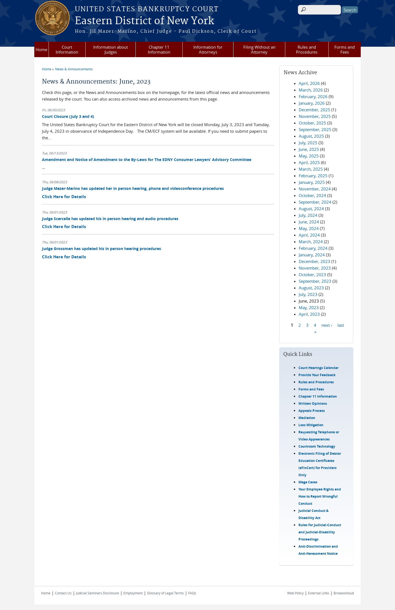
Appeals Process (311, 410)
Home (41, 49)
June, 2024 (309, 221)
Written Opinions (312, 403)
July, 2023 (308, 294)
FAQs (192, 593)
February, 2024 (313, 248)
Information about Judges (110, 49)
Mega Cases (307, 482)
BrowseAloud (344, 593)
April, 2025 (309, 162)
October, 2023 (312, 274)
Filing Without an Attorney (259, 49)
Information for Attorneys (207, 49)
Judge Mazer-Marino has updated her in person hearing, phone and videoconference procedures (133, 188)
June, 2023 (309, 301)
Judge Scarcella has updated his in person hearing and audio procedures (110, 218)
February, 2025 (313, 175)
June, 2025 (309, 149)
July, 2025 (308, 142)
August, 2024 (311, 208)
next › (326, 325)
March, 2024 (311, 241)
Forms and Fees (344, 49)
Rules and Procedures (306, 49)
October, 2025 (312, 123)
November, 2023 (315, 268)
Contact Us (63, 593)
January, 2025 (312, 182)
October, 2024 (312, 195)
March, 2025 (311, 169)
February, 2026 (313, 96)
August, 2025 (311, 136)
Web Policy (295, 593)
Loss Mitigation (310, 425)
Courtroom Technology (316, 446)
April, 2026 (309, 83)
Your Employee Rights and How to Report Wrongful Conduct (319, 496)
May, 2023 (309, 307)
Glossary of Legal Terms (165, 593)
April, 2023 (309, 314)
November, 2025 (315, 116)
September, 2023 (315, 281)
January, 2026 (312, 103)
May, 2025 (309, 156)
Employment (133, 593)
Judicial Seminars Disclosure (97, 593)
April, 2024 (309, 235)
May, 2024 (309, 228)
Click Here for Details (64, 196)
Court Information (67, 49)
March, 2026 (311, 90)
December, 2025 (314, 109)
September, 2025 (315, 129)
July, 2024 (308, 215)
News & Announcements (74, 69)
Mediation (306, 417)
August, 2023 (311, 287)
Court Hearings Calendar (318, 367)
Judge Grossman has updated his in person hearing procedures (101, 248)
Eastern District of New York (144, 21)
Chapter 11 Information (159, 49)
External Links (318, 593)
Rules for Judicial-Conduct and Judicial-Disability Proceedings (319, 532)
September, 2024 (315, 202)
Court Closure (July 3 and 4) (68, 116)
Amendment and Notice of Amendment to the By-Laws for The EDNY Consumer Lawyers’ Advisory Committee (146, 159)
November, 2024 (315, 189)
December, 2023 (314, 261)
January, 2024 (312, 254)
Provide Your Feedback (316, 375)
